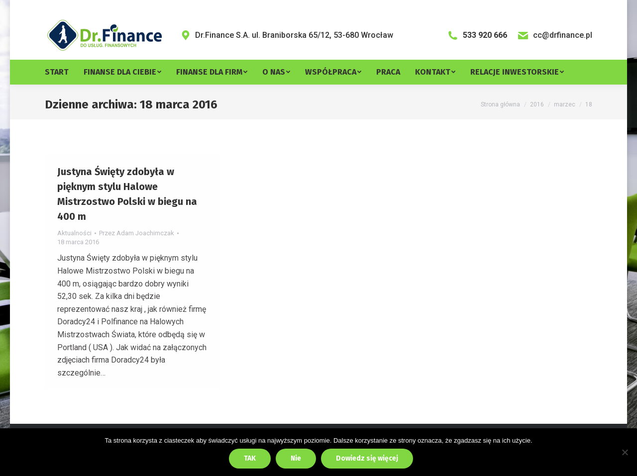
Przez (136, 255)
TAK (250, 458)
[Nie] (625, 452)
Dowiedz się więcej (367, 458)
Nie (296, 458)
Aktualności (74, 255)
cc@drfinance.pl (554, 58)
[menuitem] (64, 94)
